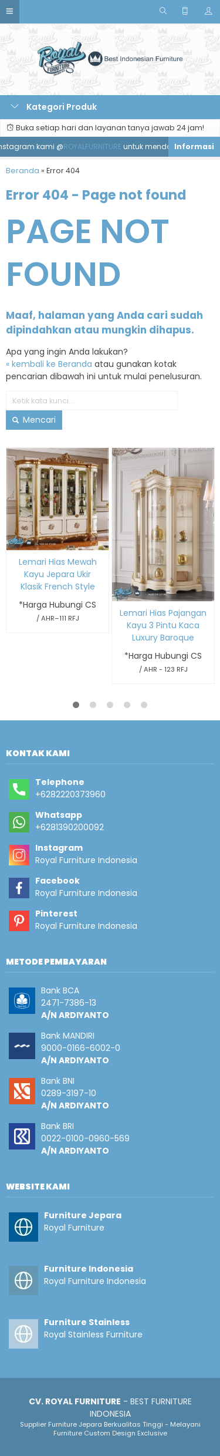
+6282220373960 (70, 794)
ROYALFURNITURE (96, 146)
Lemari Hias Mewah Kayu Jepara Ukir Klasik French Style (58, 574)
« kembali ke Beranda (49, 364)
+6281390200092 (69, 827)
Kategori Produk (54, 107)
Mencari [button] (34, 420)
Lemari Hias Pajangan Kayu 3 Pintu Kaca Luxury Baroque (163, 625)
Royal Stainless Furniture (93, 1334)
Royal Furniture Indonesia (86, 860)
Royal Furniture (74, 1227)
